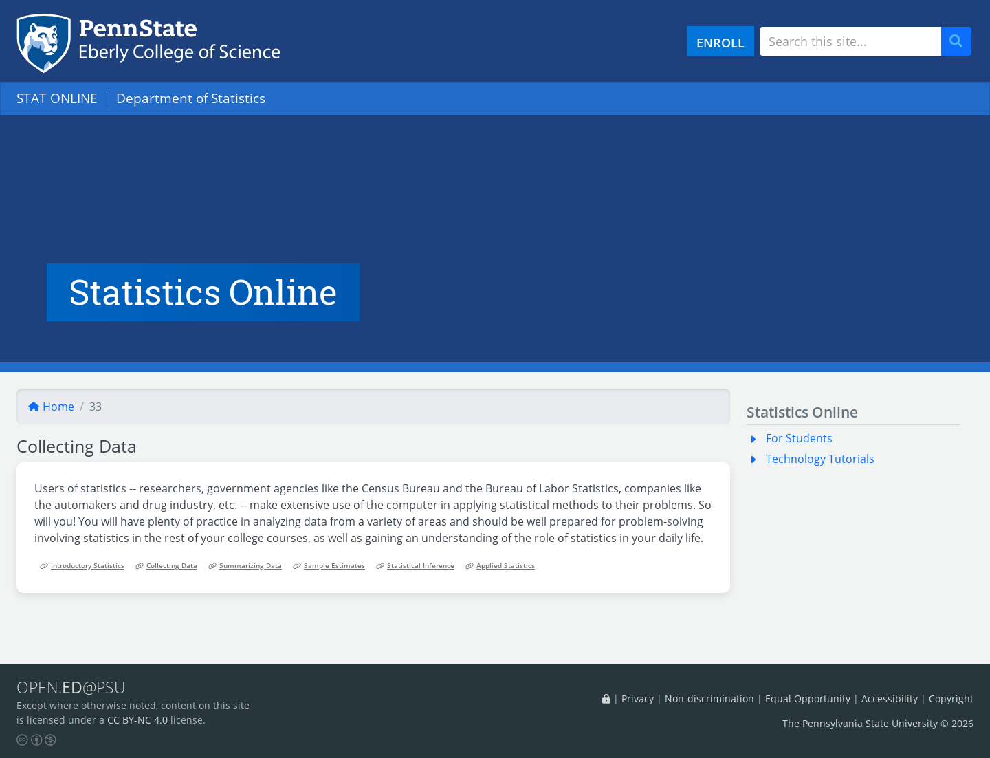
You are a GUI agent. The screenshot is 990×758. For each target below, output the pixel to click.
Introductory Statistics (82, 565)
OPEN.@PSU (71, 687)
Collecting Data (166, 565)
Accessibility (889, 698)
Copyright (951, 698)
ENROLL (720, 42)
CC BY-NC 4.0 (137, 719)
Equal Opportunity (807, 698)
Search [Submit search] (961, 41)
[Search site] (851, 41)
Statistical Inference (415, 565)
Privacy (638, 698)
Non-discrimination (709, 698)
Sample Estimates (329, 565)
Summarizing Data (245, 565)
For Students (799, 438)
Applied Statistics (500, 565)
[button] (756, 438)
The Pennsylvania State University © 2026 (878, 723)
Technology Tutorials (820, 458)
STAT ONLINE (57, 98)
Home (51, 406)
